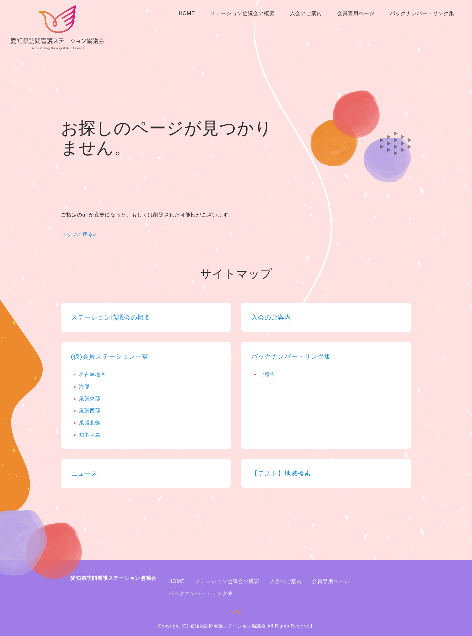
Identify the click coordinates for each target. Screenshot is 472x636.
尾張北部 (89, 422)
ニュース (84, 473)
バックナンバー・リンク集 (422, 13)
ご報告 (267, 374)
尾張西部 (89, 410)
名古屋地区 (92, 374)
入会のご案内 (306, 13)
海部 (84, 386)
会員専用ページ (356, 13)
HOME (187, 13)
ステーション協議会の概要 (242, 13)
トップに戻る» (78, 234)
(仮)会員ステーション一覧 (110, 356)
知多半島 (89, 434)
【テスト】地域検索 (281, 473)
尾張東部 (89, 398)
